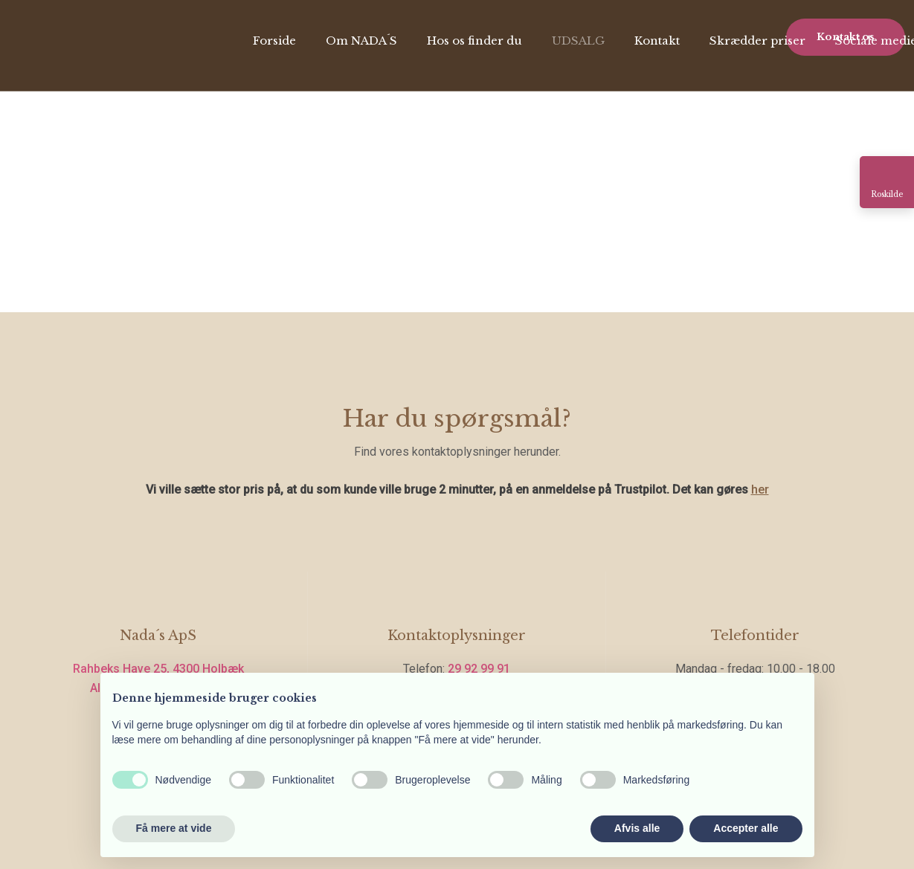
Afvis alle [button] (637, 828)
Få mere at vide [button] (174, 828)
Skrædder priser (757, 40)
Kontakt (657, 40)
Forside (274, 40)
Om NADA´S (361, 40)
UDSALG (578, 40)
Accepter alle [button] (745, 828)
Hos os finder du (474, 40)
